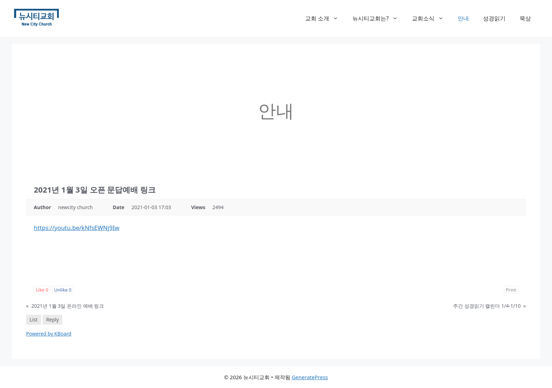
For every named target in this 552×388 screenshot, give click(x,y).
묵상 (525, 18)
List (34, 319)
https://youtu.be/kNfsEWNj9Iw (76, 228)
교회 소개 (325, 18)
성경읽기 (494, 18)
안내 (463, 18)
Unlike (62, 290)
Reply (52, 319)
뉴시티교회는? (378, 18)
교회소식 (431, 18)
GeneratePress (309, 377)
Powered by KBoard (48, 333)
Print (511, 290)
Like (42, 290)
